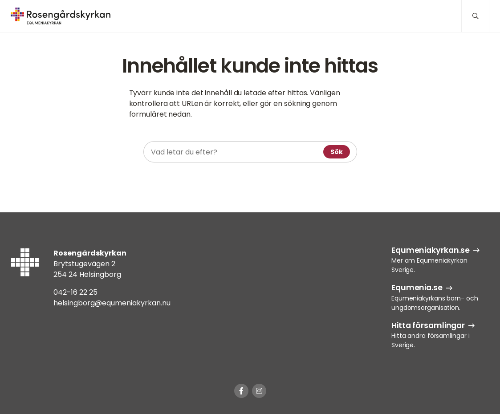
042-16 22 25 (75, 292)
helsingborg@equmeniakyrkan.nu (112, 303)
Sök (336, 151)
